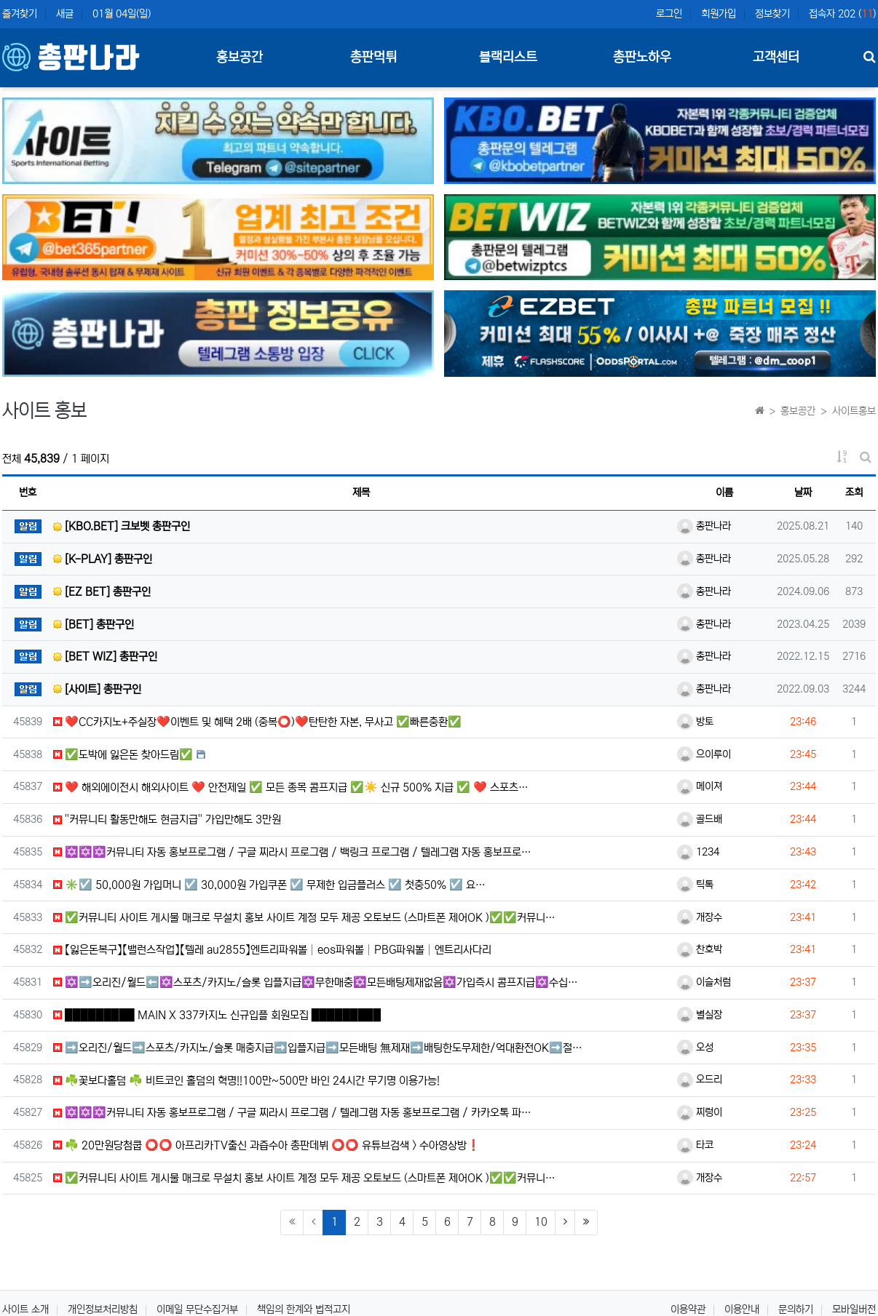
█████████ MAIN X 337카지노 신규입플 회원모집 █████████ (217, 1015)
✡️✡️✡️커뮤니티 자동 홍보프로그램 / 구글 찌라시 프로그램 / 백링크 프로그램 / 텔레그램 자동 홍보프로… (292, 852)
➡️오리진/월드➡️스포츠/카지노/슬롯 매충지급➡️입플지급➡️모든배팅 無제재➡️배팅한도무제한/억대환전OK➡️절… (317, 1048)
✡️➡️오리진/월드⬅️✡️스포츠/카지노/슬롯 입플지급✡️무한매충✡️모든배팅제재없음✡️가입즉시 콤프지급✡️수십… (315, 982)
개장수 (699, 917)
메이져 (699, 786)
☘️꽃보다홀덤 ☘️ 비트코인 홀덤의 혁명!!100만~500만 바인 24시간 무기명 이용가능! (246, 1080)
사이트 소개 (25, 1309)
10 (540, 1222)
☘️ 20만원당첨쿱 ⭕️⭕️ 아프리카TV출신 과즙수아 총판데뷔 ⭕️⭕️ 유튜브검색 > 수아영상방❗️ (266, 1145)
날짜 (803, 492)
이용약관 (688, 1309)
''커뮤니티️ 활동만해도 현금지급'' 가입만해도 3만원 (167, 819)
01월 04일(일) (121, 14)
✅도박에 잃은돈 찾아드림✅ (123, 755)
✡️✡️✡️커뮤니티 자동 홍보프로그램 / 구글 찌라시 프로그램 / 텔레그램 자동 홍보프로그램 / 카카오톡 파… (292, 1112)
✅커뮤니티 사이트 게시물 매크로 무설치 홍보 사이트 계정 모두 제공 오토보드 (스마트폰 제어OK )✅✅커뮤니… (304, 918)
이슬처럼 (704, 982)
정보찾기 (772, 14)
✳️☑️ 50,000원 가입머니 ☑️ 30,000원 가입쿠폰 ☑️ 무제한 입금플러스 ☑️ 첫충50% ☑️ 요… (269, 885)
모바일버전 (854, 1309)
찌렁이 (699, 1112)
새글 (65, 14)
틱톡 (695, 884)
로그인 (669, 14)
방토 (695, 721)
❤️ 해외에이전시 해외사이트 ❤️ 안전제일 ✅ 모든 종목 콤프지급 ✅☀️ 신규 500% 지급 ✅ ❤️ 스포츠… (291, 787)
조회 (854, 492)
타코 (695, 1145)
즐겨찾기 (19, 14)
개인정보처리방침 (103, 1309)
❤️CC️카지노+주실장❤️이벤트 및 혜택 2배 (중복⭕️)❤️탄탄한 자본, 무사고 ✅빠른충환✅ (257, 722)
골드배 (699, 819)
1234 (698, 852)
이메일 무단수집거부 (197, 1309)
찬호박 (699, 949)
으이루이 (704, 754)
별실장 (699, 1015)
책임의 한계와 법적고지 (303, 1309)
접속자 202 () (842, 14)
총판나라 (704, 526)
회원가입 (718, 14)
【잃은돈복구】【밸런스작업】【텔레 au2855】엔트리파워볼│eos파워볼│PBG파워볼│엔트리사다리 (272, 950)
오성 (695, 1047)
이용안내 (741, 1309)
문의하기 (795, 1309)
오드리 (699, 1079)
